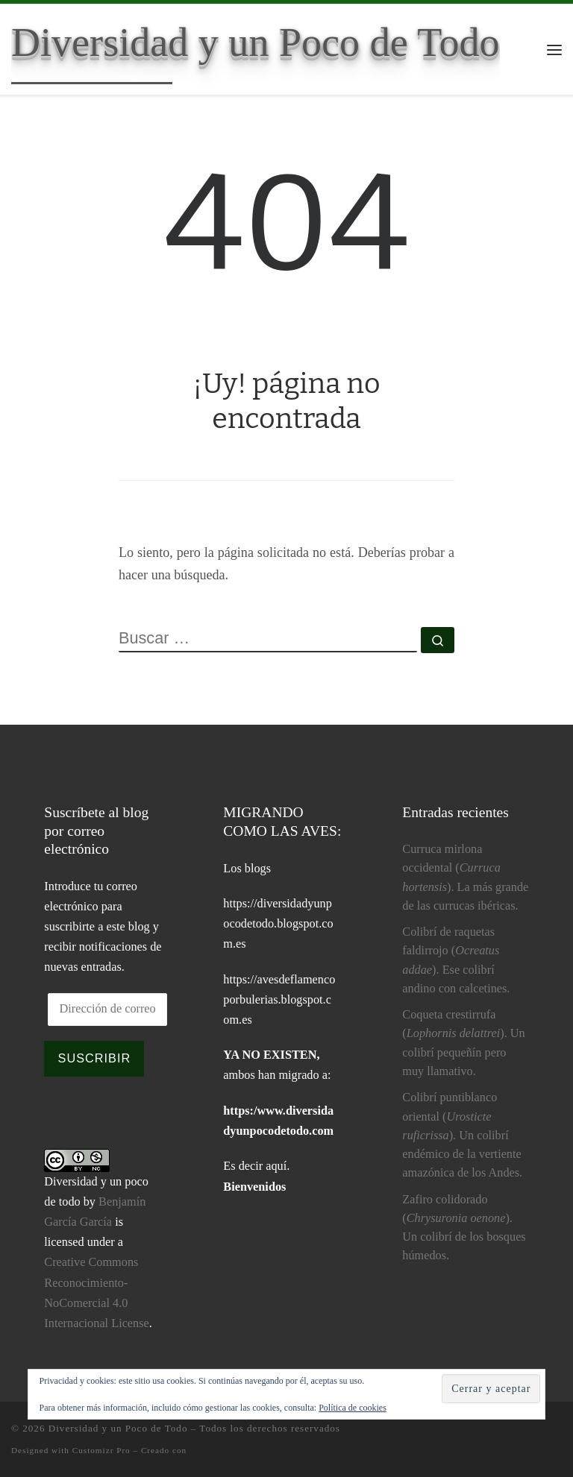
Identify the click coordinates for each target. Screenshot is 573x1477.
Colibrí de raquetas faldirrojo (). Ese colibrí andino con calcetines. (456, 960)
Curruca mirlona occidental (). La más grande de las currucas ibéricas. (465, 878)
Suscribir (94, 1058)
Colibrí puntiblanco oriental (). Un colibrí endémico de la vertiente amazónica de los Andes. (462, 1135)
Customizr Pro (101, 1450)
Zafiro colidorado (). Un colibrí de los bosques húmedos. (463, 1228)
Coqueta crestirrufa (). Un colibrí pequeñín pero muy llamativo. (463, 1043)
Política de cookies (352, 1407)
